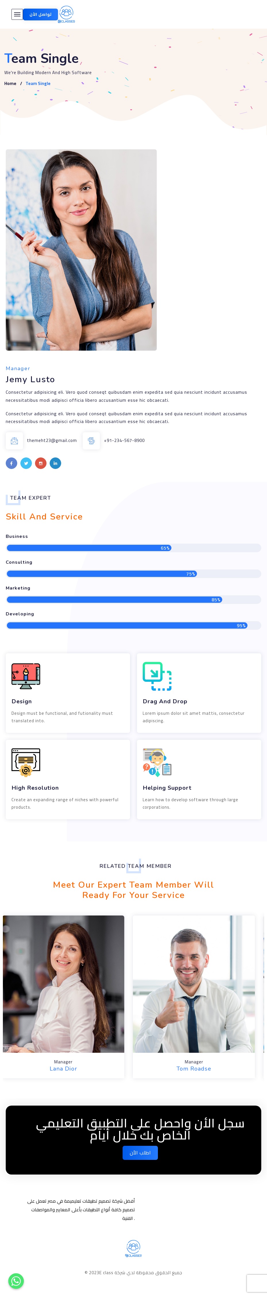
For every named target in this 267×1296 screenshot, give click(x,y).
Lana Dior (68, 1069)
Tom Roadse (198, 1069)
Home (10, 83)
